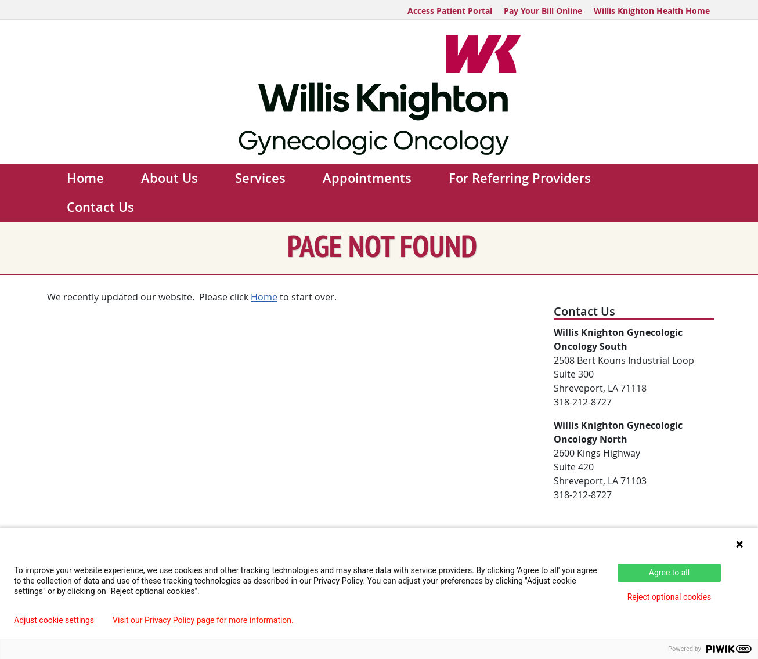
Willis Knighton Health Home (652, 10)
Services (260, 178)
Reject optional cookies (669, 597)
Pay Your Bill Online (543, 10)
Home (85, 178)
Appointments (367, 178)
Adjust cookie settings (54, 620)
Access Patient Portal (449, 10)
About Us (169, 178)
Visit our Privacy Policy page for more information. (203, 620)
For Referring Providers (520, 178)
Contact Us (100, 207)
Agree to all (669, 572)
